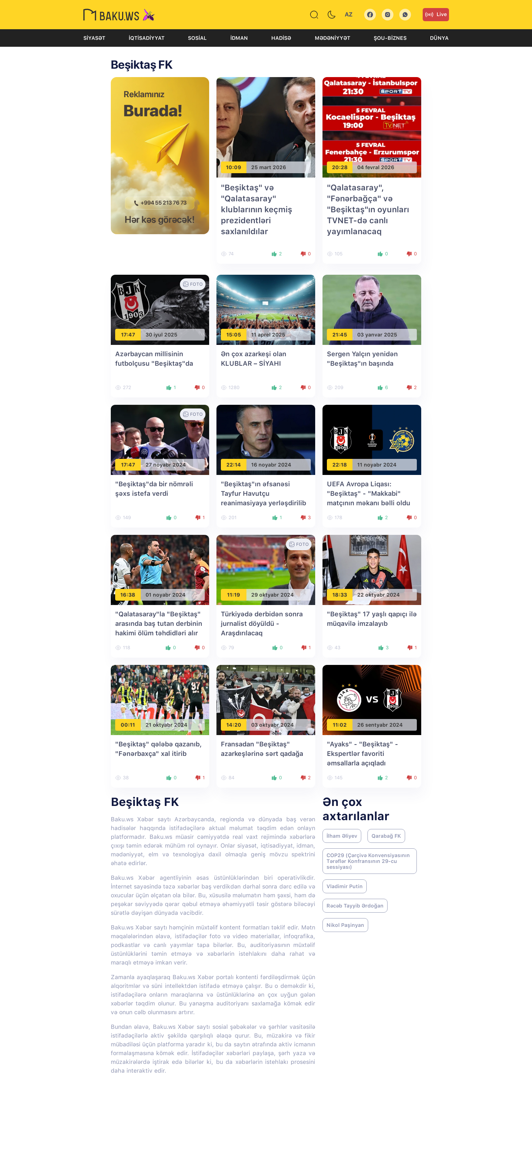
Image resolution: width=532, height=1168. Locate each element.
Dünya (439, 38)
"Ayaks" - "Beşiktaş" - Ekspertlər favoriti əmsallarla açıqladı (362, 753)
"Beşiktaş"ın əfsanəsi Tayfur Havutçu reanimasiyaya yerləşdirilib (263, 493)
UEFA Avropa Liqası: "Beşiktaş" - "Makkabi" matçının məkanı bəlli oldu (368, 493)
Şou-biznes (390, 38)
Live (436, 14)
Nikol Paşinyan (345, 925)
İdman (239, 38)
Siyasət (94, 38)
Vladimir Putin (345, 886)
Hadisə (281, 38)
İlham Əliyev (342, 836)
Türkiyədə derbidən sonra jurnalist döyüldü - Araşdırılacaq (262, 623)
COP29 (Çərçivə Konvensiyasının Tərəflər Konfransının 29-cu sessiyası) (368, 861)
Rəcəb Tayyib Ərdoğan (355, 906)
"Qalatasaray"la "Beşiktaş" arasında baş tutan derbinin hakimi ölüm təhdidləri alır (158, 623)
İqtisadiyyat (147, 38)
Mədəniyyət (332, 38)
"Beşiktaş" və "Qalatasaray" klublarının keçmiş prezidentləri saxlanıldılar (256, 209)
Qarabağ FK (386, 836)
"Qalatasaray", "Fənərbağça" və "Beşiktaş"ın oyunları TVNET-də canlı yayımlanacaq (368, 209)
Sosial (197, 38)
